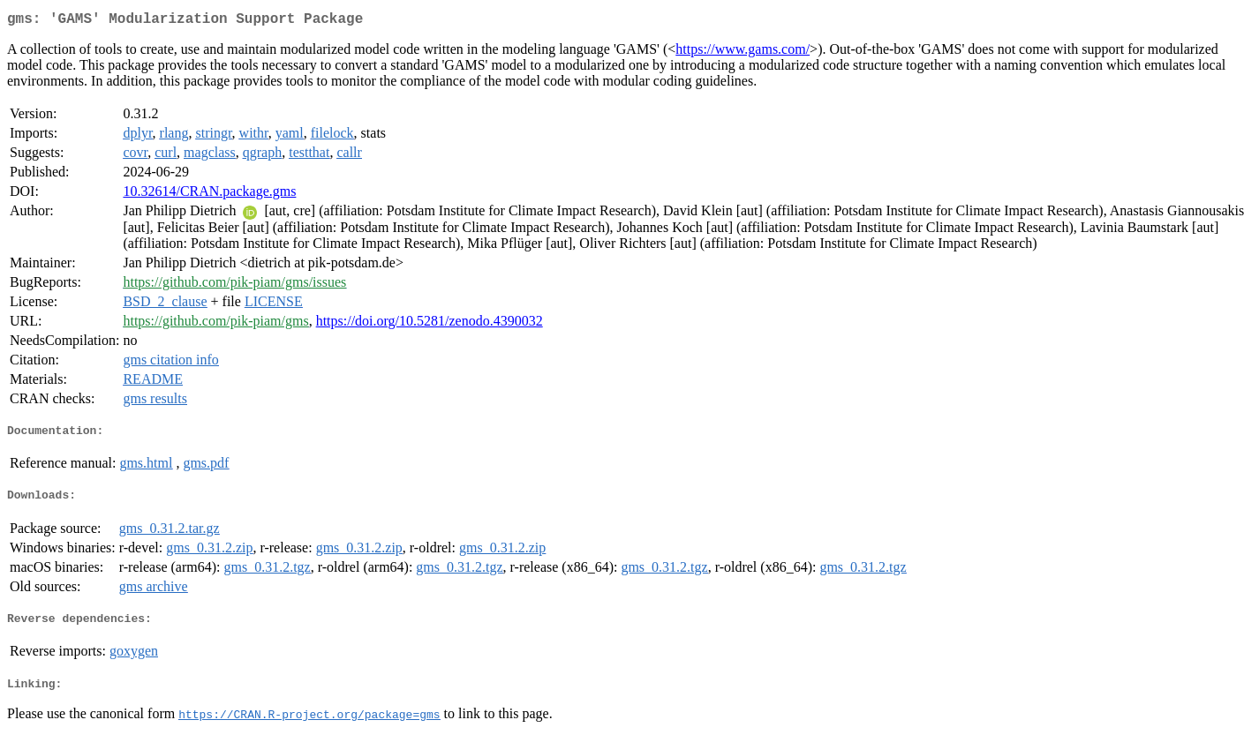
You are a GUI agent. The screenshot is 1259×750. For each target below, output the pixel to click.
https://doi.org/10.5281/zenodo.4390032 (429, 324)
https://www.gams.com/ (742, 52)
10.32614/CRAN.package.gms (209, 194)
